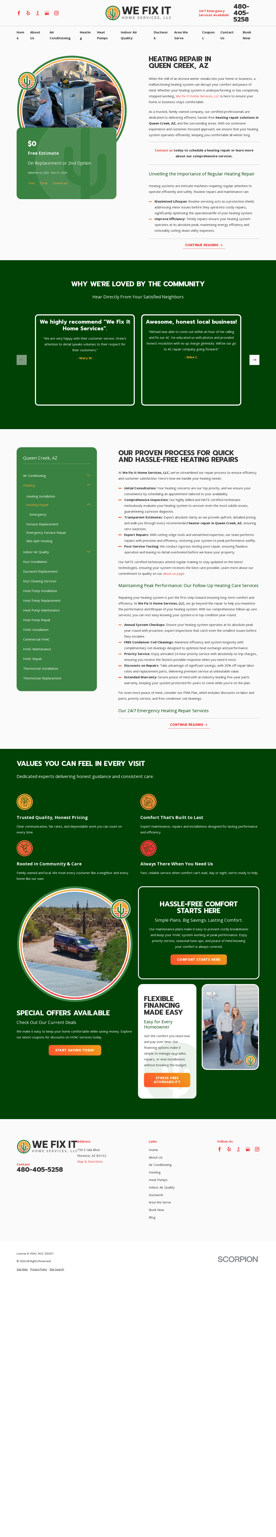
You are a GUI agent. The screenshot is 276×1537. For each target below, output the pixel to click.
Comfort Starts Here (198, 959)
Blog (152, 1217)
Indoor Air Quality (162, 1187)
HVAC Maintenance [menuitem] (37, 649)
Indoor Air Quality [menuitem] (129, 35)
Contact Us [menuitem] (227, 35)
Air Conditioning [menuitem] (60, 35)
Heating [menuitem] (85, 35)
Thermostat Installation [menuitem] (40, 668)
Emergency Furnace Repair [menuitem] (46, 532)
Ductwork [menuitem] (161, 35)
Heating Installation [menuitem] (40, 496)
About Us (156, 1157)
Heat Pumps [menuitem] (102, 35)
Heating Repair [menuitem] (37, 504)
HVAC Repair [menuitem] (32, 659)
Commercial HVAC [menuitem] (36, 639)
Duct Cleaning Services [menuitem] (39, 581)
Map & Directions (90, 1161)
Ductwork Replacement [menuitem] (40, 571)
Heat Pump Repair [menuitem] (37, 620)
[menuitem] (22, 1269)
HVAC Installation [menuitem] (36, 629)
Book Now (156, 1210)
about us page (173, 573)
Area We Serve (160, 1202)
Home (153, 1150)
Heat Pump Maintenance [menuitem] (41, 610)
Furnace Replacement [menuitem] (42, 524)
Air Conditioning (160, 1164)
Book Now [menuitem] (247, 35)
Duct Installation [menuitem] (35, 561)
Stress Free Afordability (167, 1080)
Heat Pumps (158, 1180)
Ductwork (156, 1195)
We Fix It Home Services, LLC (198, 96)
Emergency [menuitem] (38, 514)
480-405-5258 (241, 13)
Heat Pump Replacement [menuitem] (42, 600)
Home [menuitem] (20, 35)
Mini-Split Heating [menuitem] (39, 541)
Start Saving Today (75, 1050)
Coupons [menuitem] (208, 35)
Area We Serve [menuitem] (181, 35)
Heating (155, 1172)
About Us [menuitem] (35, 35)
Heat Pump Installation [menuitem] (40, 591)
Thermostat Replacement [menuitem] (42, 678)
